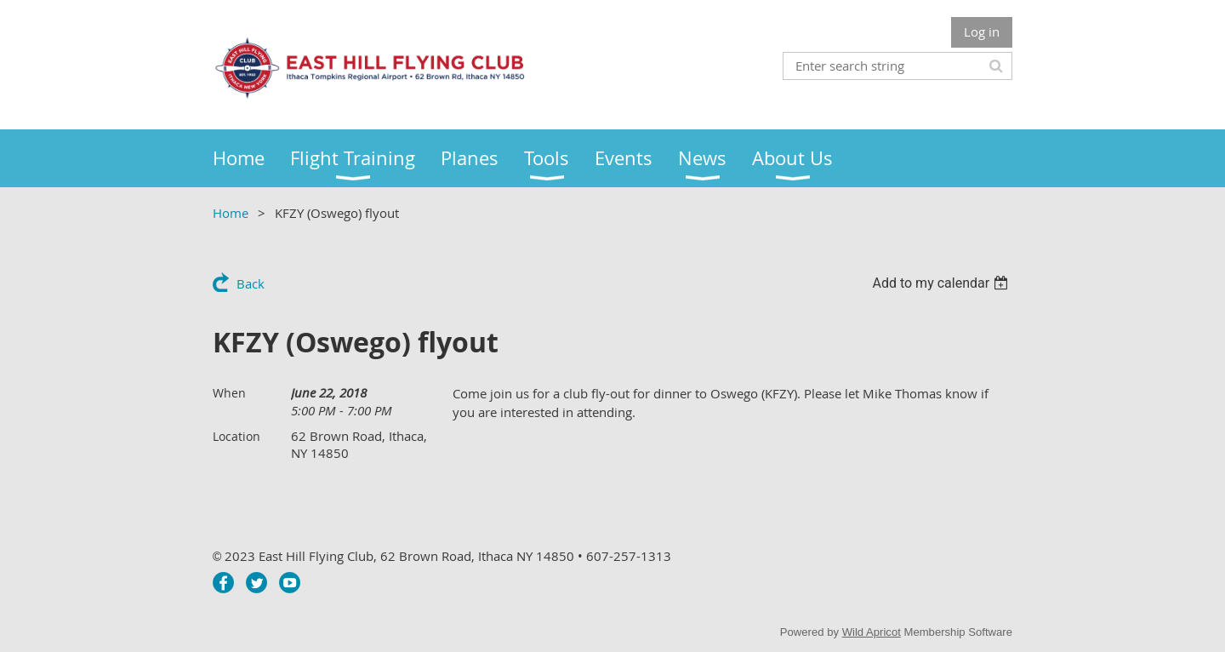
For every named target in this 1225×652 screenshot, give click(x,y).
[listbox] (942, 283)
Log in (982, 31)
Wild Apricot (871, 632)
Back (250, 283)
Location (236, 436)
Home (230, 212)
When (229, 393)
